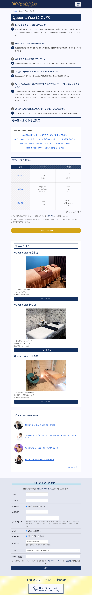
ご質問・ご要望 (17, 557)
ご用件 (14, 531)
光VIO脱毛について (29, 135)
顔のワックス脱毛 (27, 143)
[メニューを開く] (78, 4)
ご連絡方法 (15, 506)
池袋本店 (20, 175)
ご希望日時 (15, 543)
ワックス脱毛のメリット (46, 139)
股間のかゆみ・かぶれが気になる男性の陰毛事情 (40, 425)
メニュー (15, 551)
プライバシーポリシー (55, 561)
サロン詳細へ (46, 299)
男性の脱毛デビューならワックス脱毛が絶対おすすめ (41, 448)
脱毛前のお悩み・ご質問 (54, 148)
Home (15, 11)
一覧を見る (72, 467)
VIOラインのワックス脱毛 (24, 139)
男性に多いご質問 (63, 143)
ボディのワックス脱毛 (44, 143)
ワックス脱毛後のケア (66, 139)
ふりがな (15, 501)
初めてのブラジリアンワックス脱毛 (53, 135)
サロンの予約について (34, 148)
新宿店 (20, 189)
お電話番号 (15, 512)
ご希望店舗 (15, 536)
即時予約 (50, 216)
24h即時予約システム (45, 489)
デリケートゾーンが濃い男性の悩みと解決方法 (39, 459)
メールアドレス (17, 522)
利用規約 (68, 561)
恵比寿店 (20, 203)
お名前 (14, 494)
